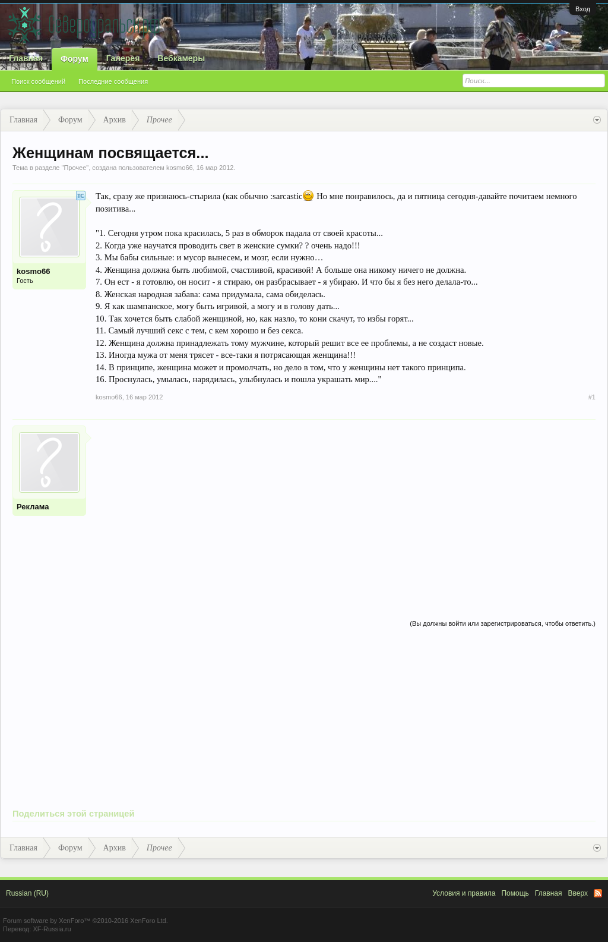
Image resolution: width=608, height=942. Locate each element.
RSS (598, 893)
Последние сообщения (113, 81)
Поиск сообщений (38, 81)
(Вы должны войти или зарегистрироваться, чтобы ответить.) (503, 623)
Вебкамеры (181, 58)
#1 (592, 397)
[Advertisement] (346, 509)
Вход (582, 8)
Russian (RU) (27, 893)
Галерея (123, 58)
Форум (74, 59)
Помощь (514, 893)
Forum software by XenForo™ (85, 920)
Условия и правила (463, 893)
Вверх (578, 893)
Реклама (33, 506)
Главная (26, 58)
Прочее (75, 167)
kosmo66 (179, 167)
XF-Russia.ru (52, 928)
